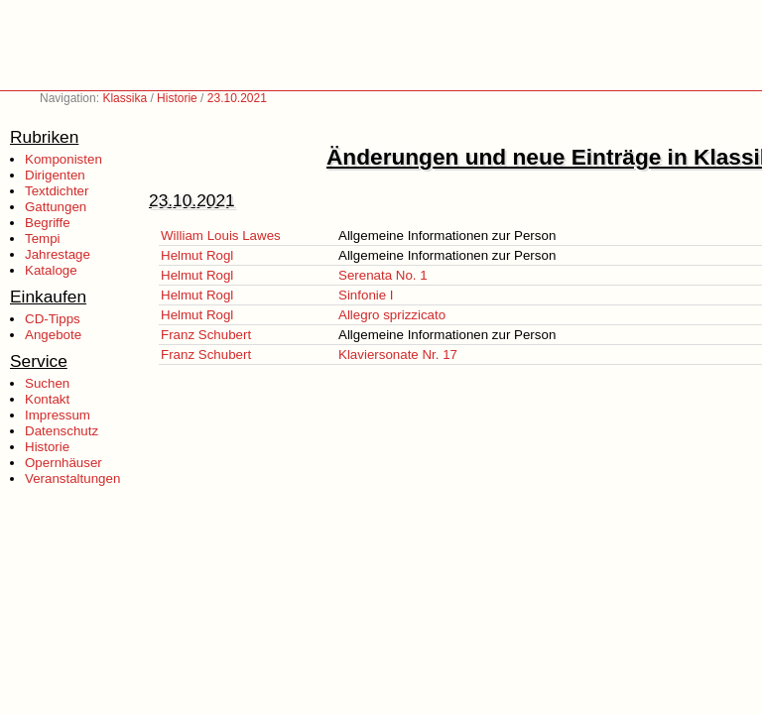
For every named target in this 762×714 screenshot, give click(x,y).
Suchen (47, 383)
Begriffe (47, 222)
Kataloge (51, 270)
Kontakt (47, 399)
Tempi (43, 238)
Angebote (53, 334)
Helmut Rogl (197, 255)
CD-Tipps (52, 318)
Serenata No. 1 (383, 275)
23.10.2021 (237, 98)
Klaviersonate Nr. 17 (397, 354)
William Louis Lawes (221, 235)
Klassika (124, 98)
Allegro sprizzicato (391, 314)
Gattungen (55, 206)
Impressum (57, 415)
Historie (177, 98)
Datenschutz (61, 430)
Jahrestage (57, 254)
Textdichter (56, 190)
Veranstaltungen (72, 478)
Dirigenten (55, 175)
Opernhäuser (63, 462)
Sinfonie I (366, 295)
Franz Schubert (206, 334)
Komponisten (63, 159)
